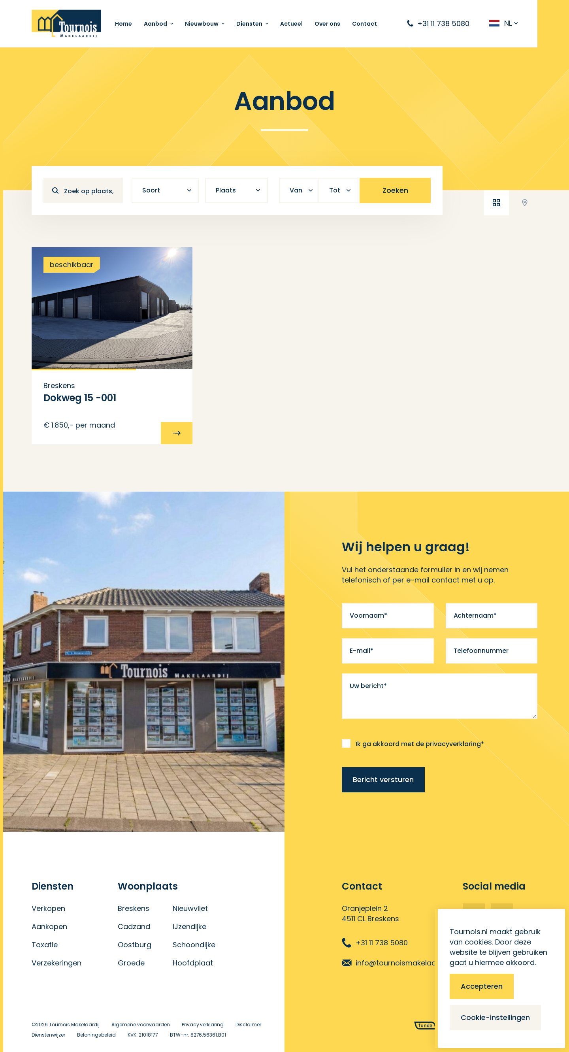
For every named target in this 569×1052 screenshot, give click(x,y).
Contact (364, 24)
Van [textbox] (296, 190)
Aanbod (155, 24)
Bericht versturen (383, 779)
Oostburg (134, 945)
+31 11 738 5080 (375, 943)
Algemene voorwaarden (140, 1024)
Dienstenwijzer (48, 1034)
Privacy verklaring (203, 1024)
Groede (131, 963)
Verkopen (48, 908)
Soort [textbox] (151, 190)
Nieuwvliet (190, 908)
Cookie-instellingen (495, 1017)
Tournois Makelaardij (74, 1024)
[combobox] (165, 190)
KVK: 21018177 (143, 1034)
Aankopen (49, 926)
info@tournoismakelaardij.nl (398, 963)
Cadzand (134, 926)
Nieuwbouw (202, 24)
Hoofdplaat (193, 963)
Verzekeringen (56, 963)
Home (123, 24)
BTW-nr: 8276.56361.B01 (198, 1034)
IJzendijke (189, 926)
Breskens (133, 908)
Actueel (291, 24)
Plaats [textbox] (226, 190)
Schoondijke (194, 945)
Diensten (249, 24)
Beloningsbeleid (96, 1034)
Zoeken (395, 190)
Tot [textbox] (334, 190)
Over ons (327, 24)
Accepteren (482, 986)
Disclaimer (248, 1024)
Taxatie (45, 945)
